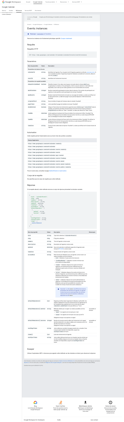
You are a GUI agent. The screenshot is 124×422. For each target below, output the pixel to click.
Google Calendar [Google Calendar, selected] (37, 2)
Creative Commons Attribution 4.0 (67, 361)
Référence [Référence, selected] (19, 10)
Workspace (13, 2)
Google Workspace (37, 24)
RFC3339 (61, 249)
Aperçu (4, 10)
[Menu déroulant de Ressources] (69, 2)
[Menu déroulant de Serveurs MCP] (82, 2)
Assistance (38, 10)
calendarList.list (91, 72)
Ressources (63, 2)
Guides (11, 10)
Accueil (28, 2)
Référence (56, 24)
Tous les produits (50, 2)
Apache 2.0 (26, 362)
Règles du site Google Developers (54, 362)
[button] (10, 12)
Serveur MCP (28, 10)
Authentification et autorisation (57, 171)
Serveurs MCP (76, 2)
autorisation (40, 34)
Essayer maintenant (66, 38)
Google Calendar (8, 7)
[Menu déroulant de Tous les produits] (57, 2)
